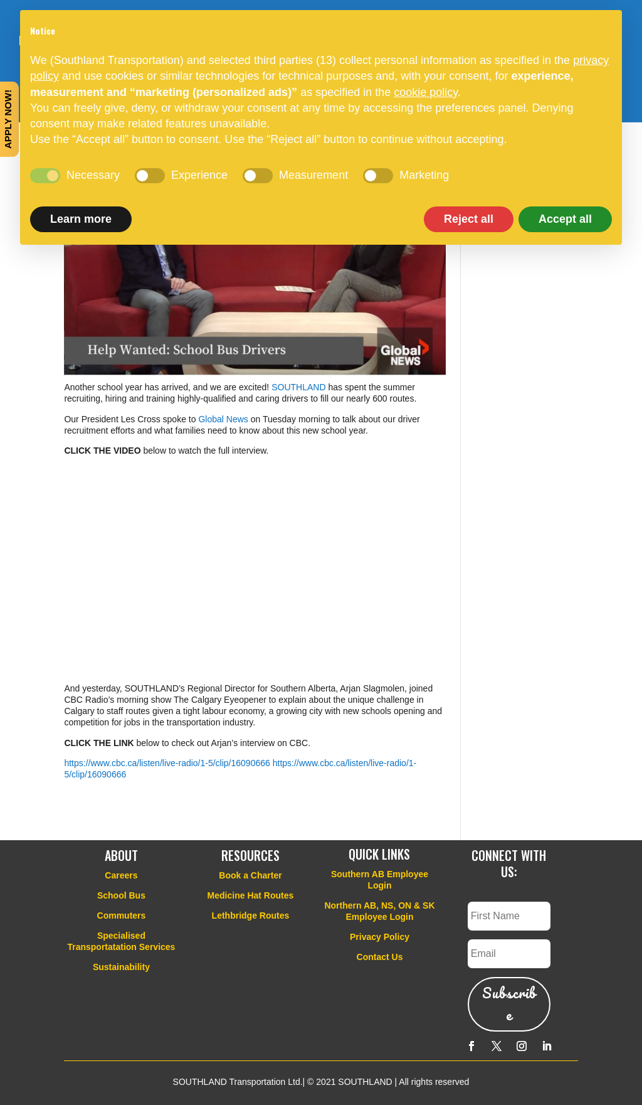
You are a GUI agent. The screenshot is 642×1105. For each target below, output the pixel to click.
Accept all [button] (565, 219)
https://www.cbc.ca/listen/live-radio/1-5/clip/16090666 (167, 763)
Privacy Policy (379, 937)
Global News (223, 419)
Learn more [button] (81, 219)
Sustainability (121, 967)
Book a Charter (250, 875)
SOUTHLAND (298, 387)
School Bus (121, 895)
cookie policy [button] (426, 92)
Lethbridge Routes (251, 915)
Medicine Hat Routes (251, 895)
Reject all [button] (468, 219)
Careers (121, 875)
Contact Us (380, 957)
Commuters (121, 915)
